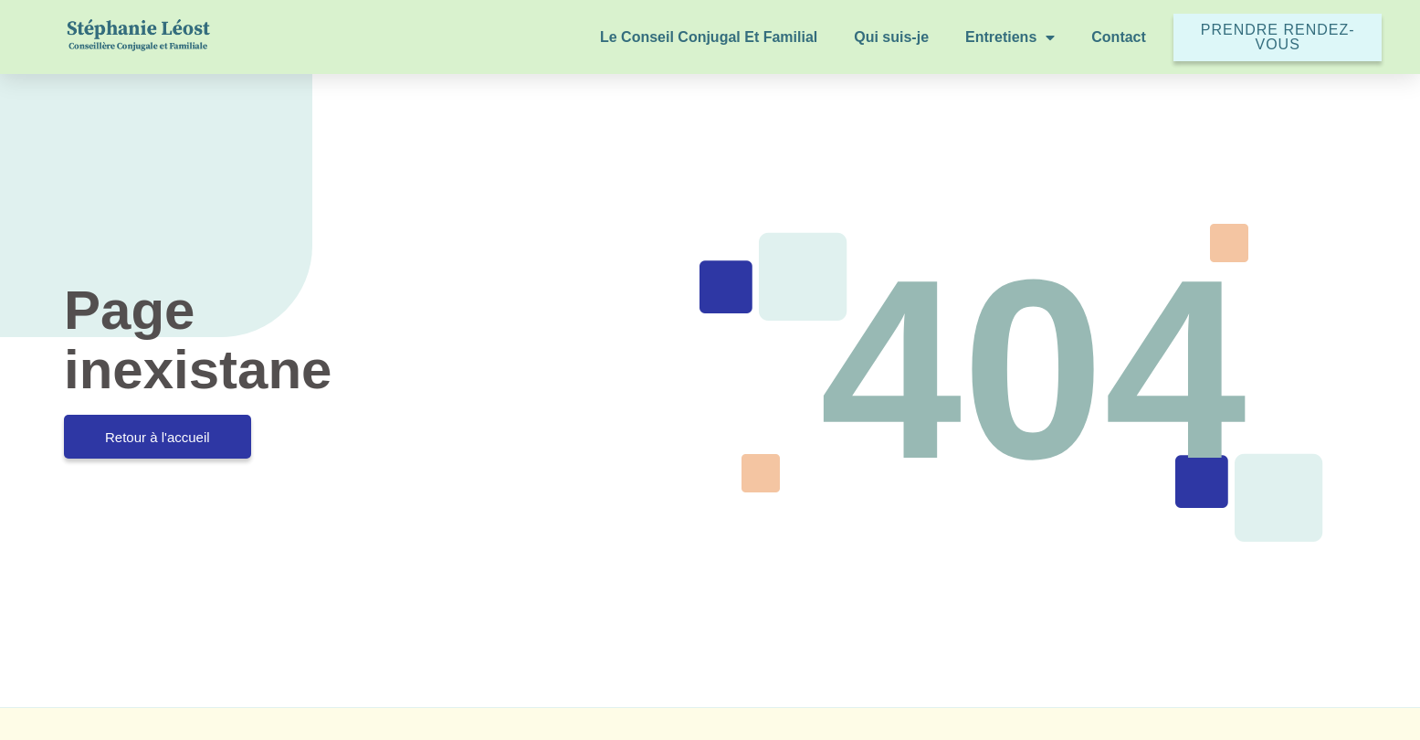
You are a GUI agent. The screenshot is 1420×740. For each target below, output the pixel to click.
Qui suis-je (891, 37)
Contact (1118, 37)
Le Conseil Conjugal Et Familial (708, 37)
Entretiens (1010, 37)
